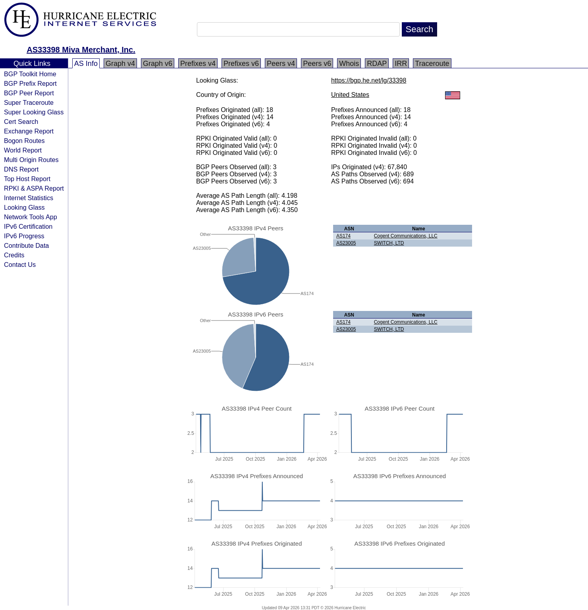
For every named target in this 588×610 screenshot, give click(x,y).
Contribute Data (26, 245)
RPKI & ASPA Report (34, 188)
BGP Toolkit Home (30, 73)
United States (350, 94)
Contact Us (20, 264)
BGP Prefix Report (30, 83)
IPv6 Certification (28, 226)
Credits (14, 255)
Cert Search (21, 121)
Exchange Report (29, 131)
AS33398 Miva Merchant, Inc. (81, 49)
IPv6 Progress (24, 235)
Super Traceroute (29, 102)
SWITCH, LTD (389, 243)
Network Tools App (30, 216)
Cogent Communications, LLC (406, 236)
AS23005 (346, 243)
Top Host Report (27, 178)
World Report (23, 150)
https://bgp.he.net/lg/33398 (368, 80)
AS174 (343, 236)
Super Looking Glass (34, 112)
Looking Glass (24, 207)
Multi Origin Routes (31, 159)
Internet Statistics (28, 197)
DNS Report (21, 169)
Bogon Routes (24, 140)
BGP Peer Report (29, 93)
